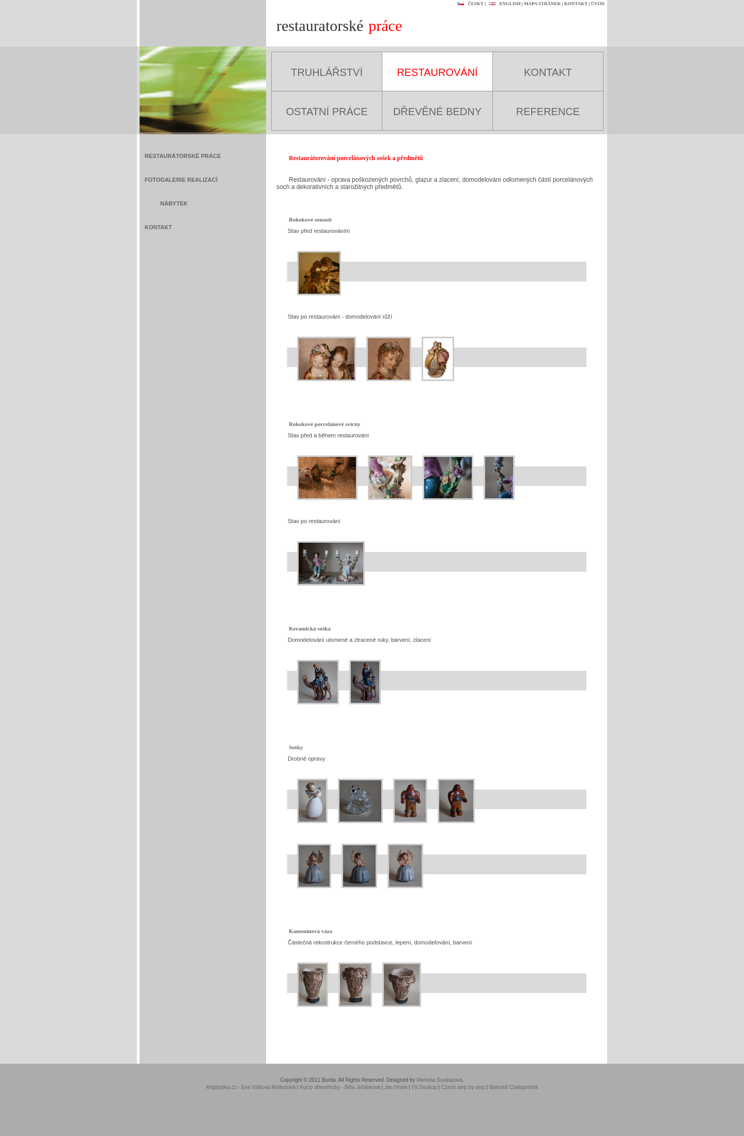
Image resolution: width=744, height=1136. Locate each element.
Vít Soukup (424, 1087)
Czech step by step (463, 1087)
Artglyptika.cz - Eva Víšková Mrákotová (251, 1087)
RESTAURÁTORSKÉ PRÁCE (183, 156)
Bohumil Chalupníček (513, 1087)
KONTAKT (575, 3)
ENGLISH (503, 3)
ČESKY (469, 3)
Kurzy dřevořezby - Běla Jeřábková (340, 1087)
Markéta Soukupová (439, 1080)
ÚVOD (598, 3)
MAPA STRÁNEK (542, 3)
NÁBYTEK (174, 203)
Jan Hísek (395, 1087)
